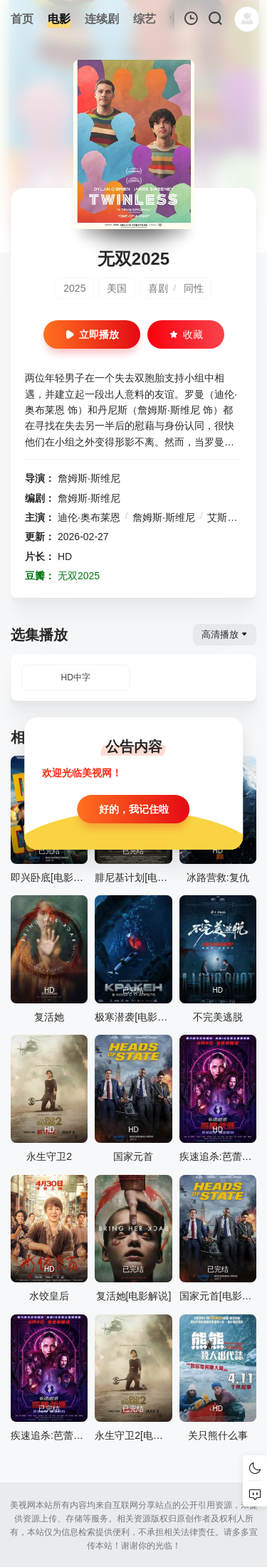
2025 (74, 288)
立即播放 (92, 334)
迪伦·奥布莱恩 (89, 517)
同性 (194, 288)
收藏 (186, 334)
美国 (117, 288)
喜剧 (158, 288)
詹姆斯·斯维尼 (89, 478)
